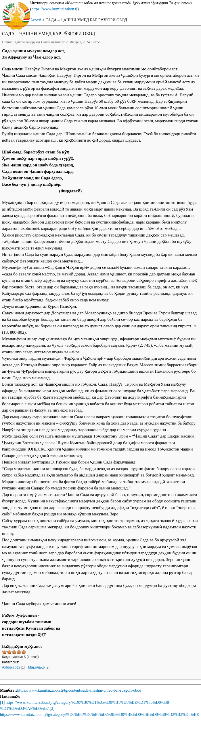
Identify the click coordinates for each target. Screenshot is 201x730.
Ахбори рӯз (11, 667)
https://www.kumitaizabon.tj (54, 9)
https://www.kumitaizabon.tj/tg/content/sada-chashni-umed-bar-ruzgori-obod (79, 690)
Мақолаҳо (36, 667)
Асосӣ (35, 20)
